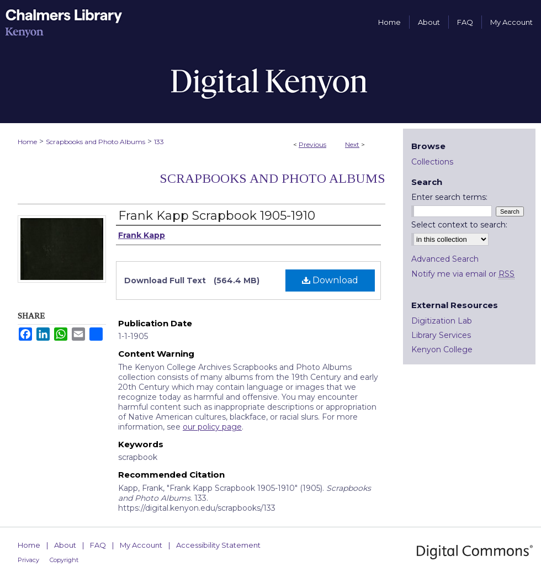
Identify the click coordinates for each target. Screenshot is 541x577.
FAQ (98, 545)
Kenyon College (442, 349)
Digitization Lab (441, 321)
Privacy (28, 560)
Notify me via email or (463, 274)
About (65, 545)
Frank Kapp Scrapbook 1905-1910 (216, 215)
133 (159, 141)
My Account (141, 545)
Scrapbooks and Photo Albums (95, 141)
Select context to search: (459, 225)
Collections (432, 162)
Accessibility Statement (218, 545)
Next (352, 144)
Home (27, 141)
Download (330, 280)
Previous (312, 144)
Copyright (64, 560)
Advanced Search (445, 259)
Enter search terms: (449, 197)
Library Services (441, 335)
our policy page (212, 427)
